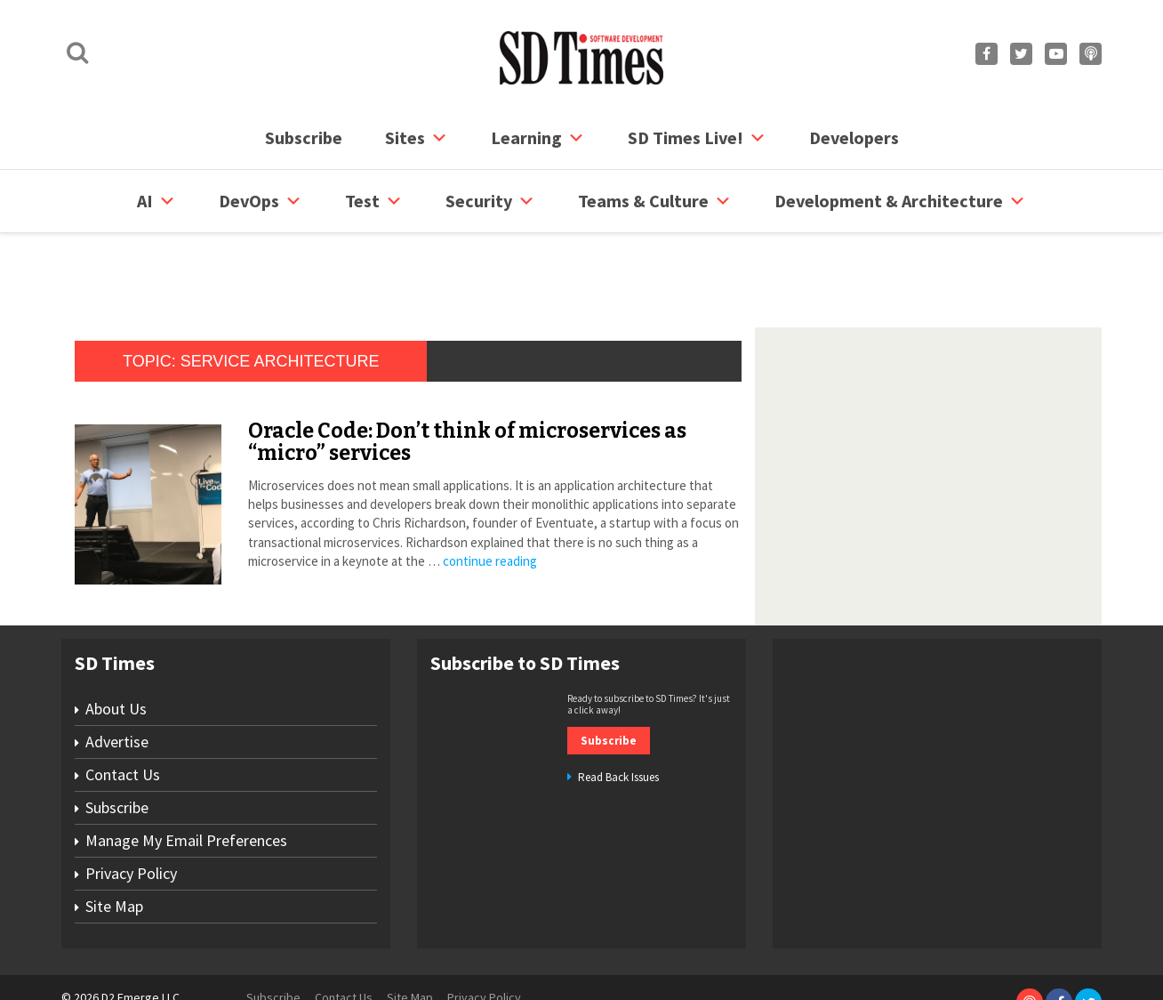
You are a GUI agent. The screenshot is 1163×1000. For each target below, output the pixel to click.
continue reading (490, 493)
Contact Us (122, 707)
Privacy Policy (131, 805)
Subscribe (303, 137)
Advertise (116, 674)
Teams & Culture (655, 201)
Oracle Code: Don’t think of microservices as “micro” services (467, 374)
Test (374, 201)
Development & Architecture (900, 201)
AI (156, 201)
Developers (854, 137)
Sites (416, 138)
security (490, 201)
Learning (538, 138)
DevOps (260, 201)
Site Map (114, 838)
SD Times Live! (697, 138)
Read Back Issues (618, 709)
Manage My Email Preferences (186, 772)
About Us (116, 641)
